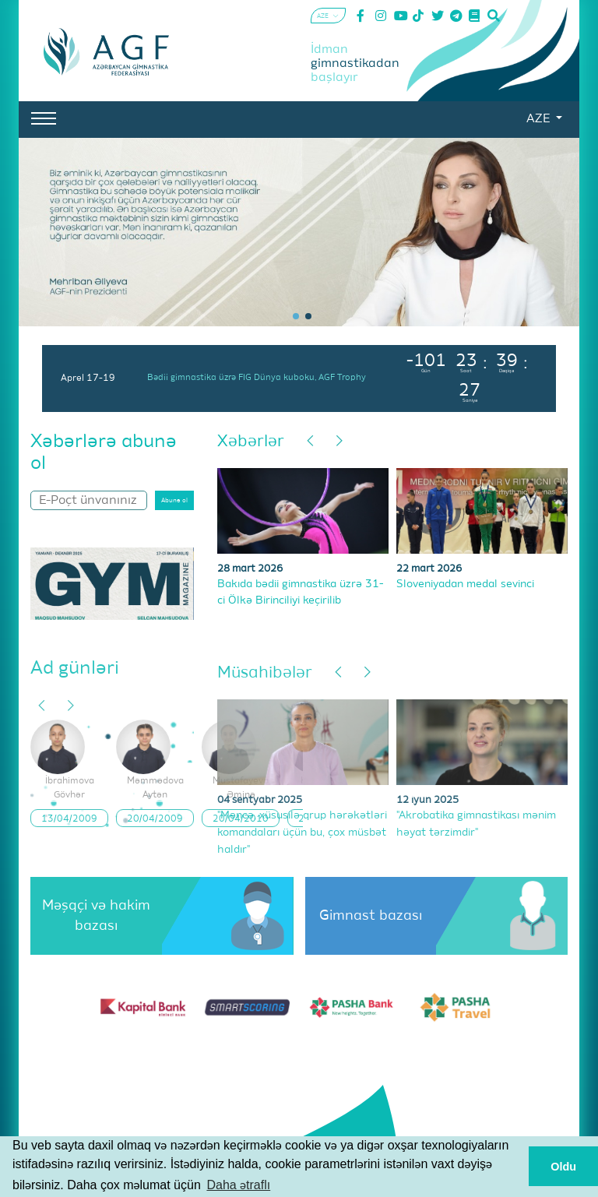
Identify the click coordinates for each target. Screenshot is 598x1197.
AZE (539, 119)
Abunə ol (174, 471)
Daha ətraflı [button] (238, 1185)
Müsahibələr (264, 643)
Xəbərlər (250, 412)
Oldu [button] (563, 1166)
